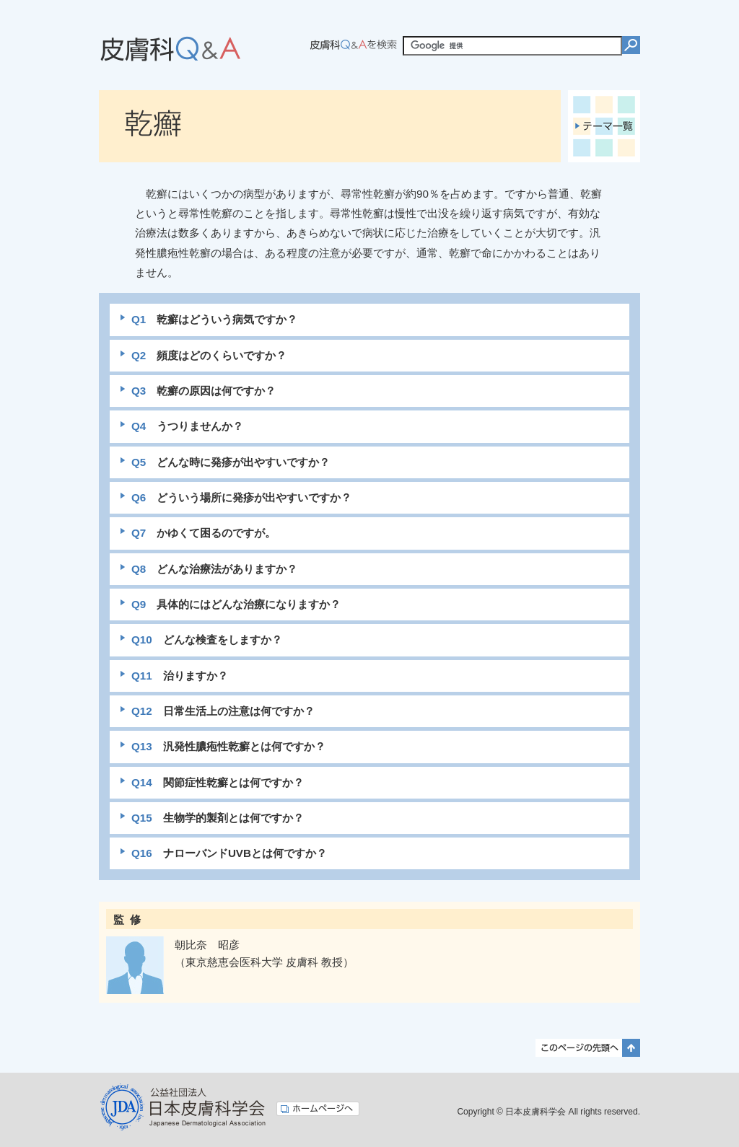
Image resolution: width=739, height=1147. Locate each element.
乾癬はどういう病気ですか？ (214, 319)
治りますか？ (179, 675)
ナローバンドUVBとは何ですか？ (229, 853)
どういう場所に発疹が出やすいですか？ (241, 497)
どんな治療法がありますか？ (214, 569)
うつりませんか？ (187, 426)
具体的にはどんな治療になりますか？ (236, 604)
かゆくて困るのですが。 (203, 533)
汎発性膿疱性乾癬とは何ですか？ (228, 746)
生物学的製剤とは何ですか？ (217, 818)
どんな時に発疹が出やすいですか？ (230, 462)
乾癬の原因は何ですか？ (203, 390)
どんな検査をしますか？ (206, 639)
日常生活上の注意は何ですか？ (223, 711)
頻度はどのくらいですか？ (209, 355)
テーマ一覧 (604, 126)
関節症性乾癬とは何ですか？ (217, 782)
